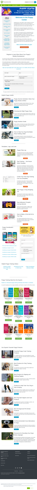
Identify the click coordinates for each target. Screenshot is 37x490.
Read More (17, 365)
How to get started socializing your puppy (9, 250)
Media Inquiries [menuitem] (17, 466)
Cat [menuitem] (9, 5)
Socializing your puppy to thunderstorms (9, 257)
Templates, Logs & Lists (7, 27)
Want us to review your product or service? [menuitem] (31, 468)
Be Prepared (25, 229)
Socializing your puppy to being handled (9, 255)
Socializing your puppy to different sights (9, 261)
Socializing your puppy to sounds (8, 253)
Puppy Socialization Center (7, 30)
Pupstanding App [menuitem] (3, 471)
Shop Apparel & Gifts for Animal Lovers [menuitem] (4, 467)
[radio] (27, 254)
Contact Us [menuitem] (28, 464)
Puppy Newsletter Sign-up (7, 21)
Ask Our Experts (7, 33)
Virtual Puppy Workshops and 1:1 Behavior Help (7, 39)
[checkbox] (27, 255)
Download (25, 161)
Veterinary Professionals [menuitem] (18, 464)
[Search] (29, 2)
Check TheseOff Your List (25, 203)
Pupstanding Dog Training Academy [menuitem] (4, 469)
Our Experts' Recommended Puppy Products (7, 44)
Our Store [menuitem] (14, 5)
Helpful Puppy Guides (7, 24)
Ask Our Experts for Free (24, 47)
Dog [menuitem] (4, 5)
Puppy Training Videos (6, 36)
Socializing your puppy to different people (9, 259)
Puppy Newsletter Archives (7, 47)
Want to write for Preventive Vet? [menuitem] (31, 466)
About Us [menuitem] (22, 5)
